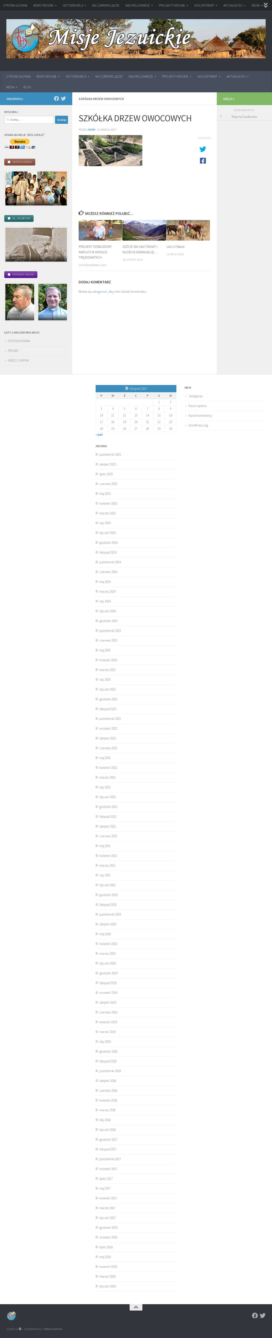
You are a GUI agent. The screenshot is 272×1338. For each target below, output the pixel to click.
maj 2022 (105, 758)
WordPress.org (198, 425)
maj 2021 (105, 846)
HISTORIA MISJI (73, 5)
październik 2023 (110, 631)
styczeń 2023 (107, 689)
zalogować (99, 291)
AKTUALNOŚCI (232, 5)
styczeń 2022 (107, 797)
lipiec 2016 (106, 1247)
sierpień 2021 (107, 826)
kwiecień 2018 (108, 1100)
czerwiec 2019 (108, 1012)
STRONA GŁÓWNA (15, 5)
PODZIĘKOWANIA (19, 341)
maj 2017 (105, 1188)
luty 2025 (105, 523)
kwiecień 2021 (108, 856)
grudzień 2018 (108, 1051)
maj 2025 (105, 494)
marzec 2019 (107, 1032)
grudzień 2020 (108, 895)
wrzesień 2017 (108, 1169)
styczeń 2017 (107, 1218)
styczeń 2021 (107, 885)
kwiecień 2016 (108, 1267)
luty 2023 (105, 680)
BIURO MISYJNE (43, 5)
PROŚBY (13, 351)
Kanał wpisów (197, 406)
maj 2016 (105, 1257)
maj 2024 (105, 582)
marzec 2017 (107, 1208)
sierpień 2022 (107, 738)
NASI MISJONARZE (137, 5)
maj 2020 (105, 934)
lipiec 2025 (106, 474)
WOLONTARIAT (204, 5)
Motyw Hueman (53, 1329)
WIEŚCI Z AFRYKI (18, 360)
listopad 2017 (107, 1149)
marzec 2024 (107, 591)
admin (91, 129)
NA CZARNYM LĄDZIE (105, 5)
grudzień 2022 (108, 699)
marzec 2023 (107, 670)
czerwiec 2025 (108, 484)
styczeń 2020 (107, 963)
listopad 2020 (107, 905)
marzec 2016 (107, 1276)
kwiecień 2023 (108, 660)
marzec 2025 (107, 513)
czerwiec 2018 (108, 1090)
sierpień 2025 (107, 464)
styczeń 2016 (107, 1286)
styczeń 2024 (107, 611)
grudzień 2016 (108, 1227)
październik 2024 (110, 562)
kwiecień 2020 (108, 944)
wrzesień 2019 (108, 993)
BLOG (27, 87)
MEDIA (256, 5)
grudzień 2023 (108, 621)
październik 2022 (110, 719)
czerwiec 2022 (108, 748)
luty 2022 (105, 787)
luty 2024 (105, 601)
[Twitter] (63, 98)
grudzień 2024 (108, 543)
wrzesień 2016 (108, 1237)
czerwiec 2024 (108, 572)
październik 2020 (110, 914)
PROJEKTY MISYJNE (172, 5)
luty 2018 (105, 1120)
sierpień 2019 (107, 1002)
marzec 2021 (107, 865)
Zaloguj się (195, 396)
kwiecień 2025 (108, 503)
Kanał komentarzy (200, 416)
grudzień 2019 (108, 973)
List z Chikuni (175, 246)
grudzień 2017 (108, 1139)
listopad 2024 (107, 552)
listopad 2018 (107, 1061)
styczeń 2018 (107, 1130)
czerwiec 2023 (108, 640)
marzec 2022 (107, 777)
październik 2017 (110, 1159)
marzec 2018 (107, 1110)
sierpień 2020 (107, 924)
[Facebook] (56, 98)
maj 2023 (105, 650)
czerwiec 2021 (108, 836)
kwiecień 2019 (108, 1022)
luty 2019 (105, 1042)
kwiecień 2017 (108, 1198)
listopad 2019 (107, 983)
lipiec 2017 (106, 1179)
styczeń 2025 (107, 533)
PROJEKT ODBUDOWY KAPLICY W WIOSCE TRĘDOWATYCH (95, 252)
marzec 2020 (107, 953)
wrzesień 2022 (108, 728)
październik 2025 (110, 454)
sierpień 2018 (107, 1081)
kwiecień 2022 (108, 768)
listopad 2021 (107, 816)
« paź (99, 434)
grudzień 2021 (108, 807)
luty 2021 (105, 875)
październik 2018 (110, 1071)
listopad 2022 (107, 709)
